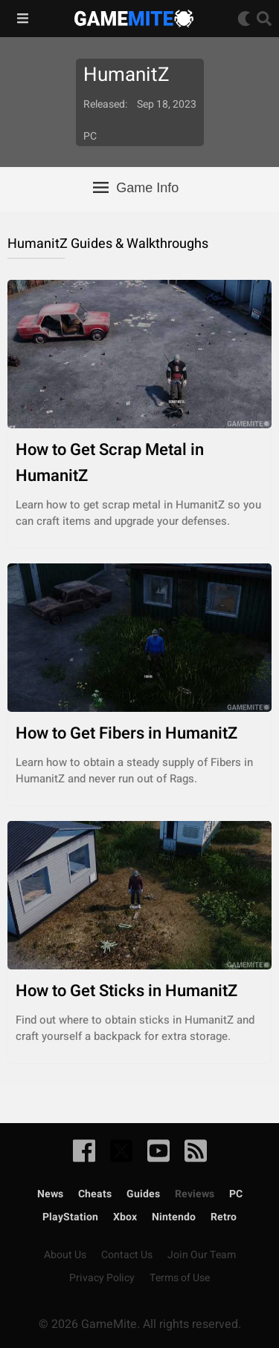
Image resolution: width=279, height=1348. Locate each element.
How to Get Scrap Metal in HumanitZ (139, 463)
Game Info (136, 187)
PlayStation (70, 1217)
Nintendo (174, 1217)
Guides (143, 1194)
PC (236, 1194)
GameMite (133, 18)
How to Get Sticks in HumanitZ (139, 991)
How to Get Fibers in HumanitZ (139, 734)
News (50, 1194)
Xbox (125, 1217)
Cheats (95, 1194)
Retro (224, 1217)
